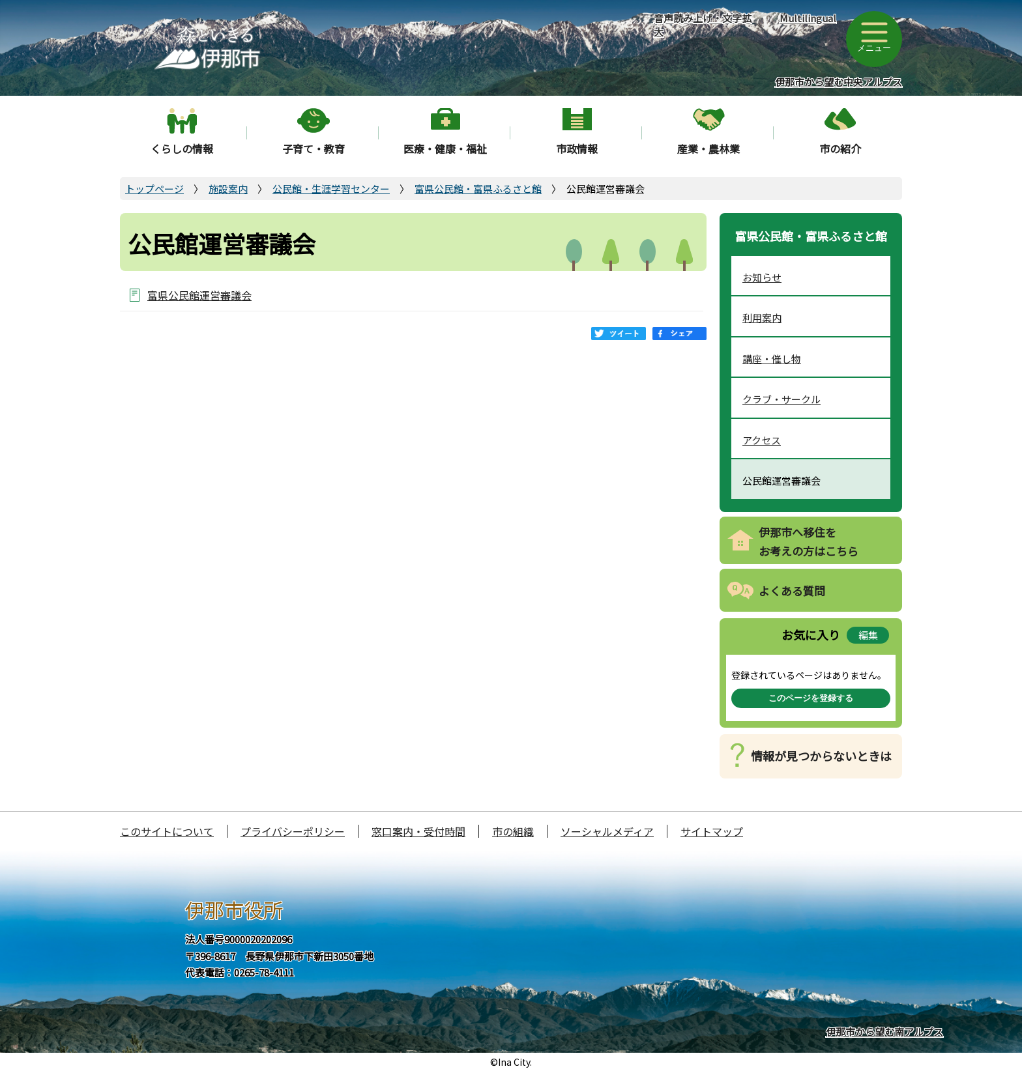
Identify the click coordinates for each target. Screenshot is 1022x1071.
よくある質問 (792, 590)
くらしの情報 (182, 148)
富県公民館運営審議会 (199, 294)
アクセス (761, 440)
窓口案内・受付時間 (418, 831)
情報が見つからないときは (821, 755)
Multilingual (808, 18)
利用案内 (761, 317)
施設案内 (228, 188)
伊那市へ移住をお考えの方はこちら (808, 541)
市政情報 (577, 148)
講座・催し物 (771, 358)
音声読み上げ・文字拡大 (703, 24)
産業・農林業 (708, 148)
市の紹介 (840, 148)
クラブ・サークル (781, 399)
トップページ (154, 188)
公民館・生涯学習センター (331, 188)
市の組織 (513, 831)
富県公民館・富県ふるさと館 (478, 188)
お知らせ (761, 277)
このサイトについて (167, 831)
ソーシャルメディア (607, 831)
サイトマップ (711, 831)
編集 (868, 635)
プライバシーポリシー (293, 831)
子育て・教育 (313, 148)
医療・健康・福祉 (445, 148)
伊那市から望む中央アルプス (838, 82)
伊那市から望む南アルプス (884, 1031)
